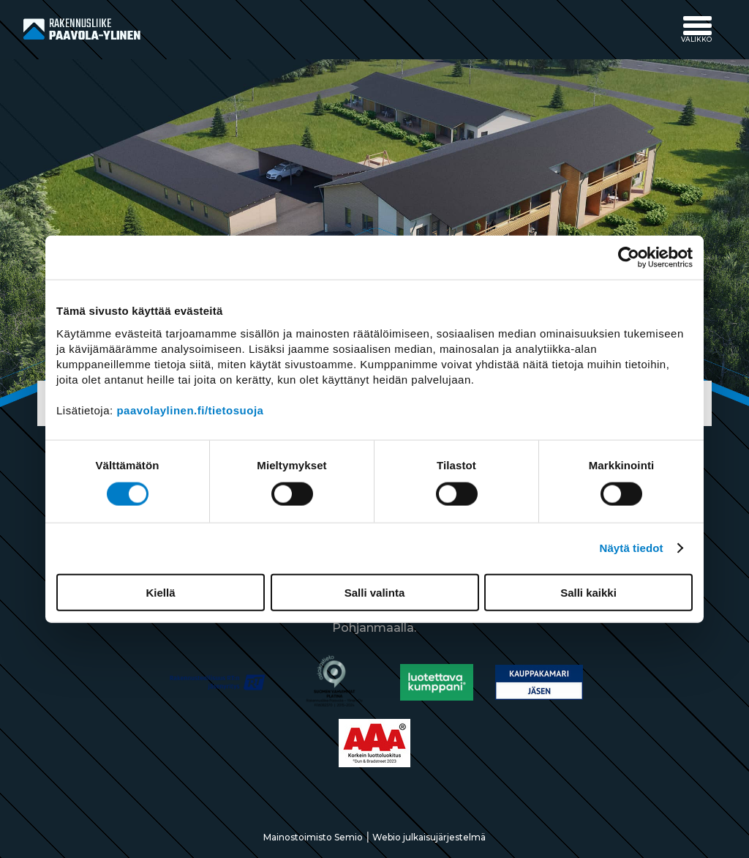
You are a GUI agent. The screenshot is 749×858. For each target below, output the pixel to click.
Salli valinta (375, 592)
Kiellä (160, 592)
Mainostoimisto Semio (313, 837)
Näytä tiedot (631, 548)
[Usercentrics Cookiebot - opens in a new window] (629, 258)
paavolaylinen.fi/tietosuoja (189, 409)
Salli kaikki (588, 592)
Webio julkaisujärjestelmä (429, 837)
